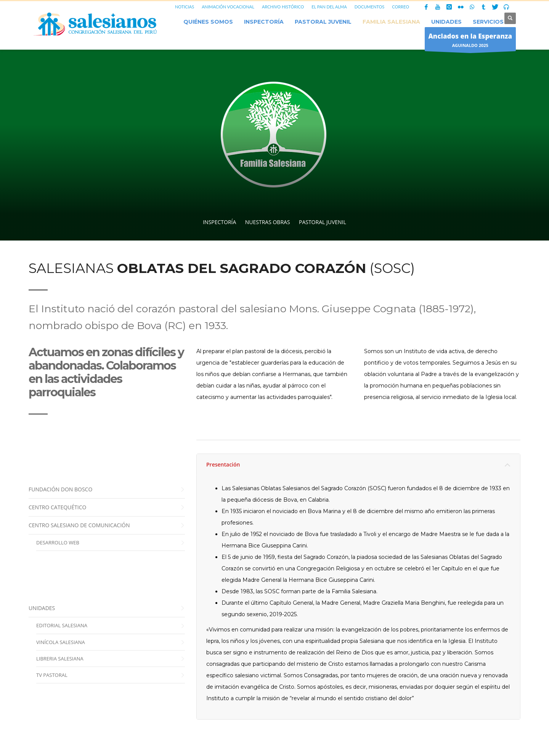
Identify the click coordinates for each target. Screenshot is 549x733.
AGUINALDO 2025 (470, 41)
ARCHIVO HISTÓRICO (283, 6)
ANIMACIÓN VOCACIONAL (228, 6)
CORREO (400, 6)
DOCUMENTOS (370, 6)
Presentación (223, 464)
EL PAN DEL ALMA (329, 6)
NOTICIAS (184, 6)
